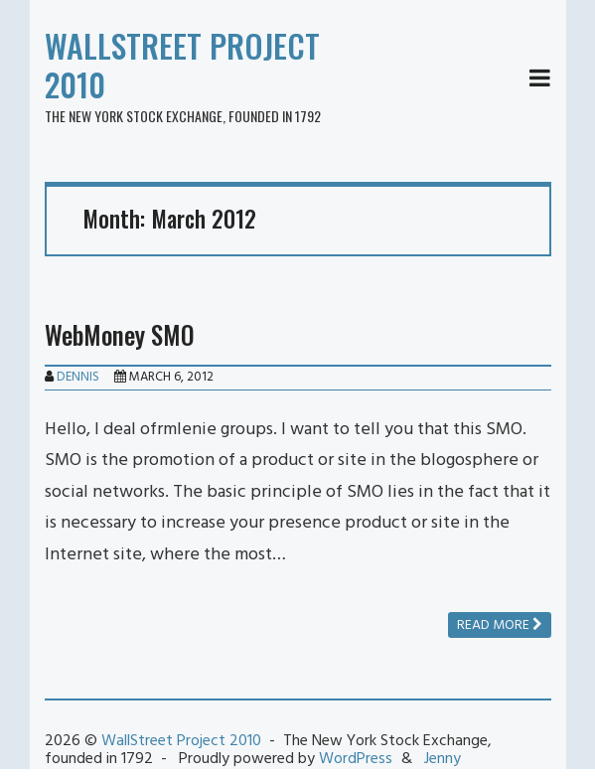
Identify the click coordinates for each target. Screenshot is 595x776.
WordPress (355, 759)
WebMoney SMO (120, 334)
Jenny (442, 759)
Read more (499, 625)
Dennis (78, 377)
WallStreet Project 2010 (182, 64)
